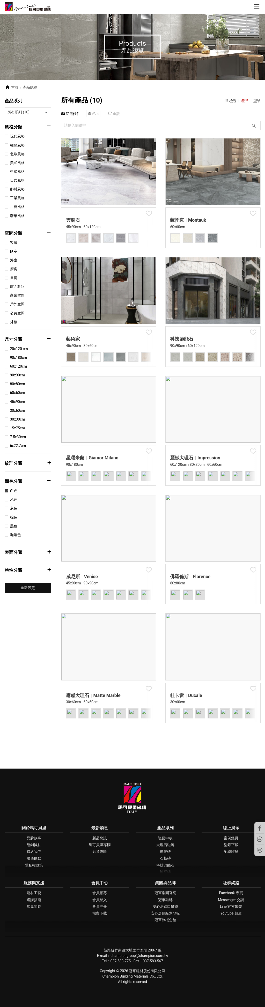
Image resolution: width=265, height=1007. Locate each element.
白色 (91, 113)
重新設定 (27, 588)
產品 (244, 101)
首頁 (14, 87)
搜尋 (253, 125)
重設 (116, 114)
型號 (257, 101)
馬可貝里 (28, 6)
